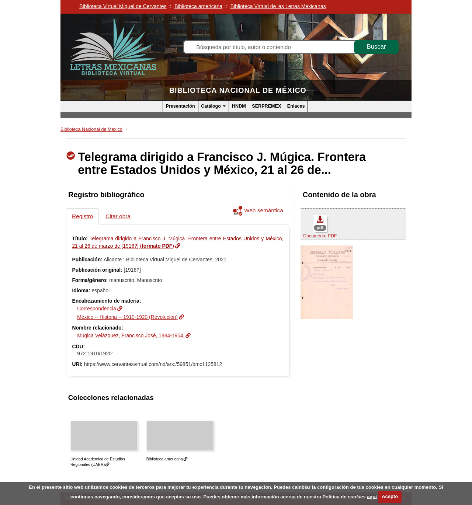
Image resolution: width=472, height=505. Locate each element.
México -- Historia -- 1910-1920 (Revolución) (127, 317)
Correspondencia (96, 308)
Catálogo (213, 106)
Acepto (390, 496)
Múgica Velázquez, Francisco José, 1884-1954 (130, 335)
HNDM (239, 106)
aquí (372, 496)
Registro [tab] (82, 216)
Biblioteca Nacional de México (237, 90)
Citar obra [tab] (118, 216)
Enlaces (296, 106)
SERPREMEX (266, 106)
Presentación (180, 106)
